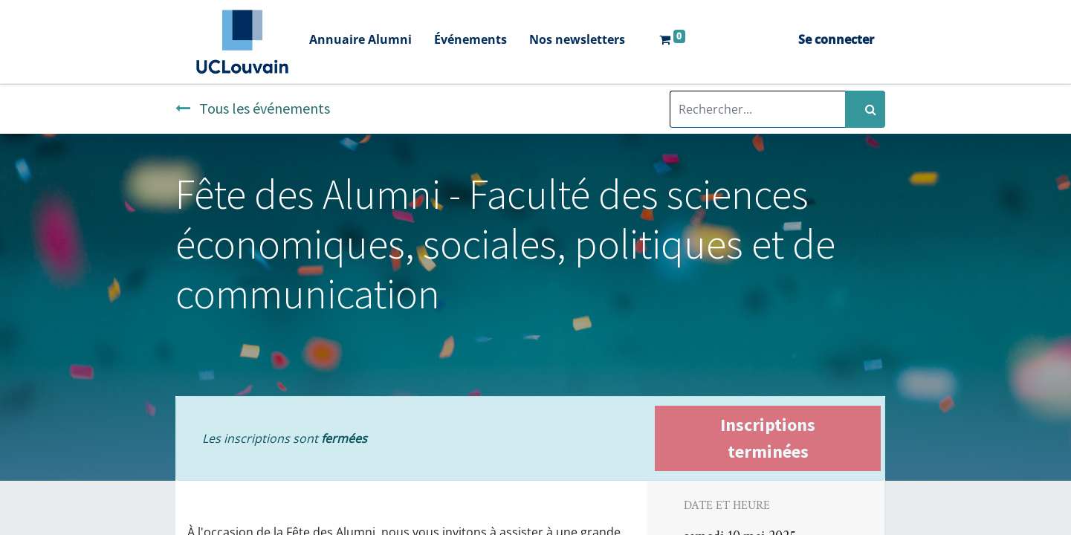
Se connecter (836, 39)
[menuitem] (360, 41)
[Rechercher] (865, 109)
